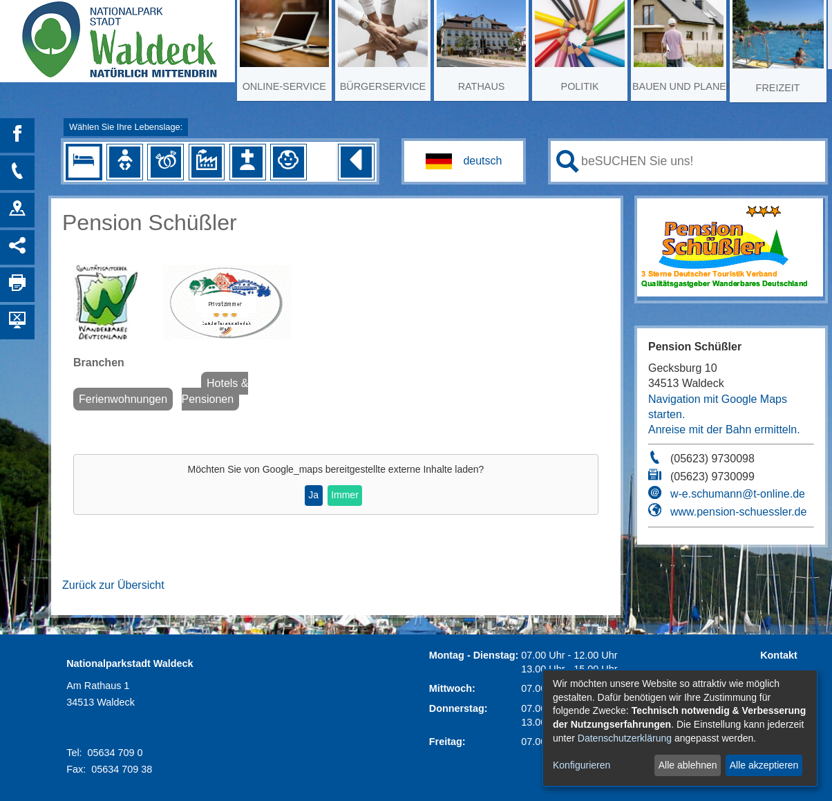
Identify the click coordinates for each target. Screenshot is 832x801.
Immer (345, 494)
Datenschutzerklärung (625, 738)
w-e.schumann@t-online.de (737, 494)
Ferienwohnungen (123, 399)
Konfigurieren (581, 765)
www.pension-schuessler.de (738, 512)
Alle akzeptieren (764, 765)
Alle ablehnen (688, 765)
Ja (313, 494)
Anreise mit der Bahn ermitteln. (724, 429)
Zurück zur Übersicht (113, 585)
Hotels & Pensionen (215, 390)
